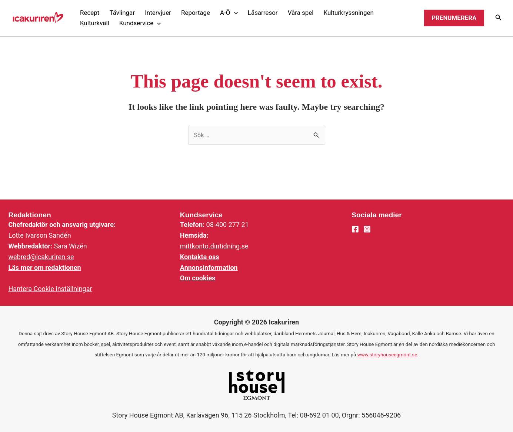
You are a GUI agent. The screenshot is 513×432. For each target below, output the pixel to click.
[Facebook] (355, 229)
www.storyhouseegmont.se (387, 354)
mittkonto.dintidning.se (214, 246)
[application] (234, 12)
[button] (229, 13)
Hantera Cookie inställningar (50, 289)
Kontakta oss (199, 257)
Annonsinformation (209, 267)
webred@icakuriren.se (41, 257)
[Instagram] (367, 229)
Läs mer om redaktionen (45, 267)
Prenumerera (454, 18)
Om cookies (198, 278)
